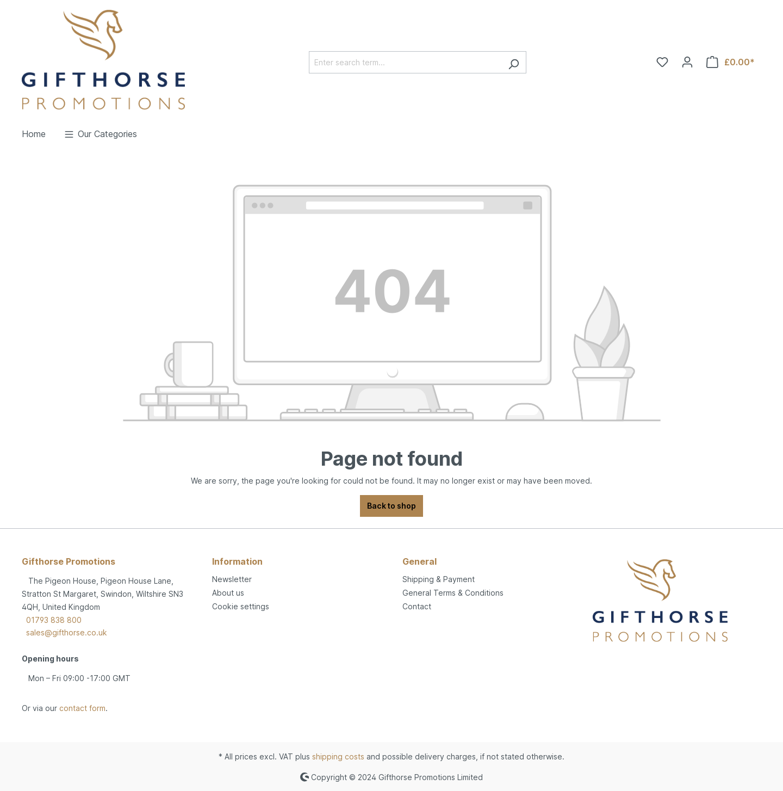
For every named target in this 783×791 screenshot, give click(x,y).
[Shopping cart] (730, 62)
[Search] (513, 62)
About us (228, 592)
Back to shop (391, 505)
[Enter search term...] (405, 62)
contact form (82, 708)
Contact (416, 606)
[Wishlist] (662, 62)
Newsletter (232, 579)
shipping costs (338, 756)
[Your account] (687, 62)
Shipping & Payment (438, 579)
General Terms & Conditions (453, 592)
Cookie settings (240, 606)
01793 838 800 (54, 620)
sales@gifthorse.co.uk (66, 632)
